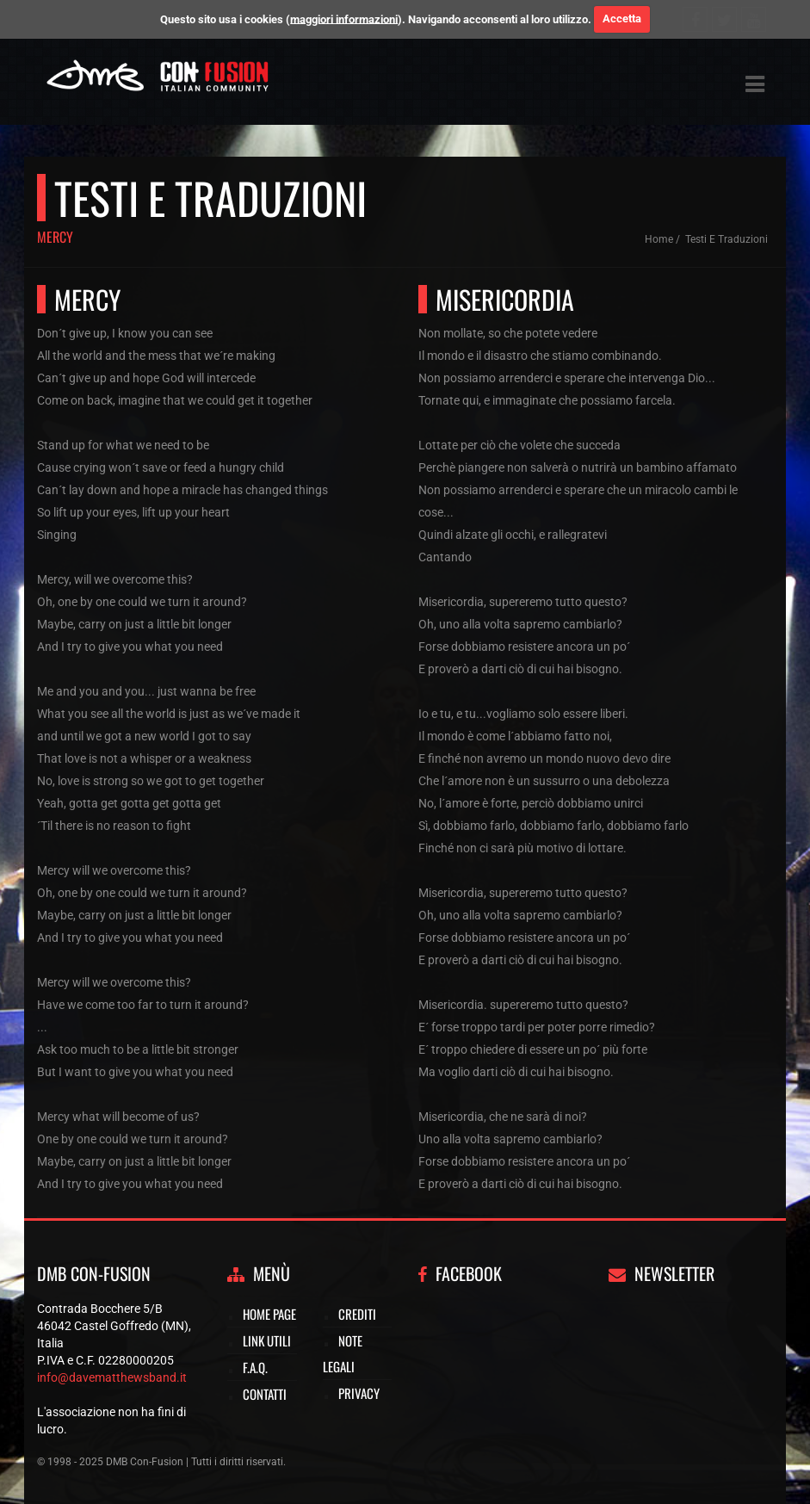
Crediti (357, 1313)
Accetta (622, 18)
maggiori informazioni (344, 18)
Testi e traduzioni (726, 239)
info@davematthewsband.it (112, 1377)
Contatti (265, 1393)
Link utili (267, 1340)
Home (659, 239)
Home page (269, 1313)
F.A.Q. (255, 1367)
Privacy (359, 1392)
